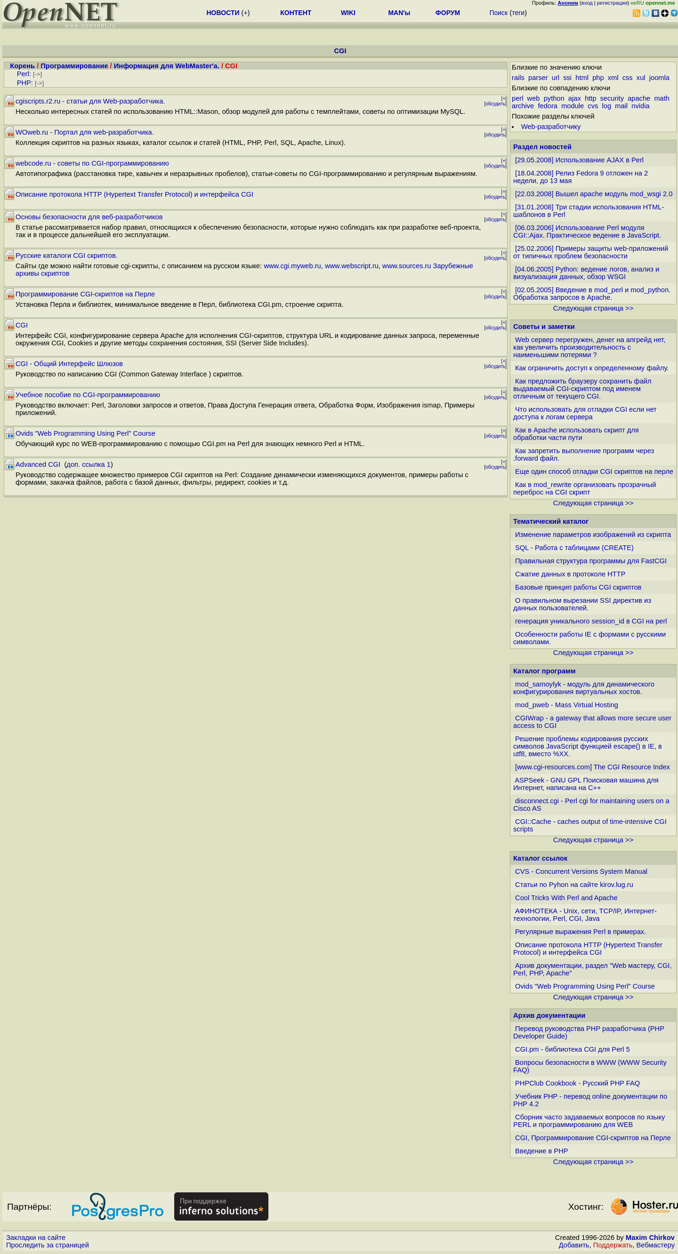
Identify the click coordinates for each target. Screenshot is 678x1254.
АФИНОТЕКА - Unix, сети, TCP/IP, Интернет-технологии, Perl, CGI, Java (585, 914)
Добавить (574, 1245)
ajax (574, 98)
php (598, 77)
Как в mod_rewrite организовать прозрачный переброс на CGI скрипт (584, 488)
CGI (22, 325)
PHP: (25, 83)
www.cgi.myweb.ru (292, 266)
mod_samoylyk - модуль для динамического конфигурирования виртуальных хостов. (583, 687)
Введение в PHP (541, 1151)
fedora (547, 106)
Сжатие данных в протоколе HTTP (570, 574)
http (590, 98)
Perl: (24, 74)
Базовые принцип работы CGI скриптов (578, 587)
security (612, 98)
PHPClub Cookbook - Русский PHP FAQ (577, 1083)
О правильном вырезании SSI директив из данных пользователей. (582, 604)
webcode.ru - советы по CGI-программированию (92, 163)
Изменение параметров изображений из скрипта (593, 534)
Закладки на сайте (35, 1237)
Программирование (74, 66)
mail (621, 106)
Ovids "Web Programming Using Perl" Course (85, 433)
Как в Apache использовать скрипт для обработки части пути (576, 433)
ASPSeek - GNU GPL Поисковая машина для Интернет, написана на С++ (586, 783)
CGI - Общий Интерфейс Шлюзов (69, 363)
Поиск (498, 12)
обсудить (495, 103)
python (554, 98)
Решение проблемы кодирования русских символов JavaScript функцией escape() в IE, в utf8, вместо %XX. (587, 746)
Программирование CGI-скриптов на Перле (85, 294)
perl (517, 98)
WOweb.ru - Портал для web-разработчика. (85, 132)
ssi (567, 77)
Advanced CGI (39, 464)
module (572, 106)
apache (639, 98)
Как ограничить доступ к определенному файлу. (592, 368)
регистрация (612, 3)
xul (641, 77)
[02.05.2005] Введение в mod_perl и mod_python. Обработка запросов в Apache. (591, 293)
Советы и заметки (544, 326)
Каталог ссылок (540, 858)
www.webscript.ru (352, 266)
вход (587, 3)
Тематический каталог (551, 521)
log (607, 106)
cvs (593, 106)
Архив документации (549, 1015)
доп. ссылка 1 (88, 464)
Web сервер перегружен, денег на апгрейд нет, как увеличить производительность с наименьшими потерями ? (589, 347)
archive (523, 106)
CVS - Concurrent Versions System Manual (581, 871)
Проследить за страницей (47, 1245)
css (627, 77)
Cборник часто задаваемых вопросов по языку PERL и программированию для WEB (589, 1120)
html (582, 77)
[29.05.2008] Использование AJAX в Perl (579, 160)
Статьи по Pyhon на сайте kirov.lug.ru (574, 884)
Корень (22, 66)
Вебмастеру (656, 1245)
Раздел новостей (542, 147)
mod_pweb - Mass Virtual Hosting (566, 705)
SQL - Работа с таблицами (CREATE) (574, 547)
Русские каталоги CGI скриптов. (67, 255)
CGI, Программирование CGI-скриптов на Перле (592, 1138)
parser (538, 77)
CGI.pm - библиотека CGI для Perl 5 (572, 1049)
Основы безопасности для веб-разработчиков (89, 217)
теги (518, 12)
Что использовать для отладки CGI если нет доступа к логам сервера (585, 413)
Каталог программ (544, 671)
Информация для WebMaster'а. (166, 66)
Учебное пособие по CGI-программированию (88, 395)
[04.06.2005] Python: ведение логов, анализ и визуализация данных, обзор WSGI (586, 272)
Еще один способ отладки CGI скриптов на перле (594, 471)
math (662, 98)
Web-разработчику (551, 126)
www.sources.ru (406, 266)
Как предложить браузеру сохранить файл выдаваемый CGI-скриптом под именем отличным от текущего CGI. (582, 388)
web (533, 98)
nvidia (640, 106)
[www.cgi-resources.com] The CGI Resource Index (592, 767)
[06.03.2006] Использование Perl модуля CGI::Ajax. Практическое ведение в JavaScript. (587, 231)
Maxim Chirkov (650, 1237)
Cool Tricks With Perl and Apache (566, 898)
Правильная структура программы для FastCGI (591, 561)
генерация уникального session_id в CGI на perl (591, 621)
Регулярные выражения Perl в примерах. (580, 931)
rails (518, 77)
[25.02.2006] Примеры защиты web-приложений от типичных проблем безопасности (590, 252)
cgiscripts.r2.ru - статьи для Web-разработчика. (90, 101)
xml (613, 77)
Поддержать (613, 1245)
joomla (659, 77)
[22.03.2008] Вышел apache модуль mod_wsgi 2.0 (593, 194)
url (555, 77)
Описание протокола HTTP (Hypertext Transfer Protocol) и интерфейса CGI (134, 194)
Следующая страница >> (593, 308)
